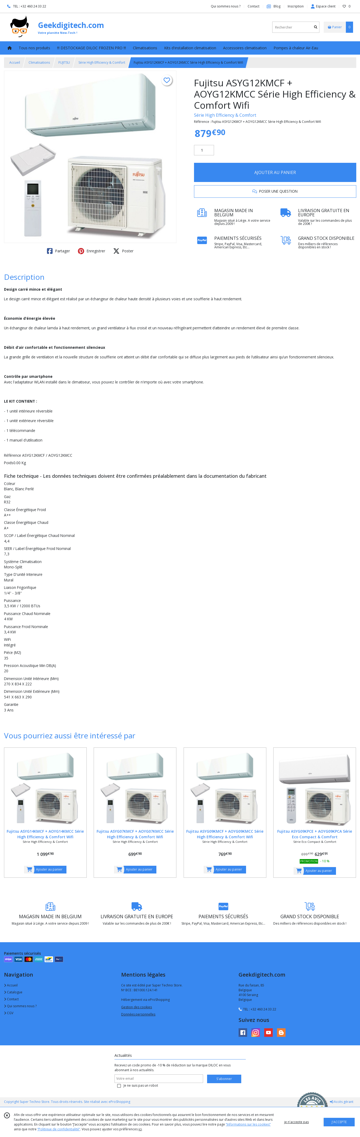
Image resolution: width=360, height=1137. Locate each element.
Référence (13, 455)
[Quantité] (204, 150)
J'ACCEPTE (339, 1122)
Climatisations (39, 62)
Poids (8, 462)
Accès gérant (341, 1101)
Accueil (14, 62)
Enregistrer (91, 251)
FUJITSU (64, 62)
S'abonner (224, 1079)
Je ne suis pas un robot (141, 1085)
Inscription (296, 6)
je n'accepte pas (296, 1122)
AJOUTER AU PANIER (275, 172)
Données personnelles (138, 1014)
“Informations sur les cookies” (248, 1124)
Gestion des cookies (136, 1007)
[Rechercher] (315, 27)
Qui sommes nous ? (20, 1006)
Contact (253, 6)
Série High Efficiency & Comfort (101, 62)
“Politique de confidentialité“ (58, 1129)
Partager (58, 251)
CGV (8, 1013)
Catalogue (13, 992)
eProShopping (119, 1101)
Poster (123, 251)
